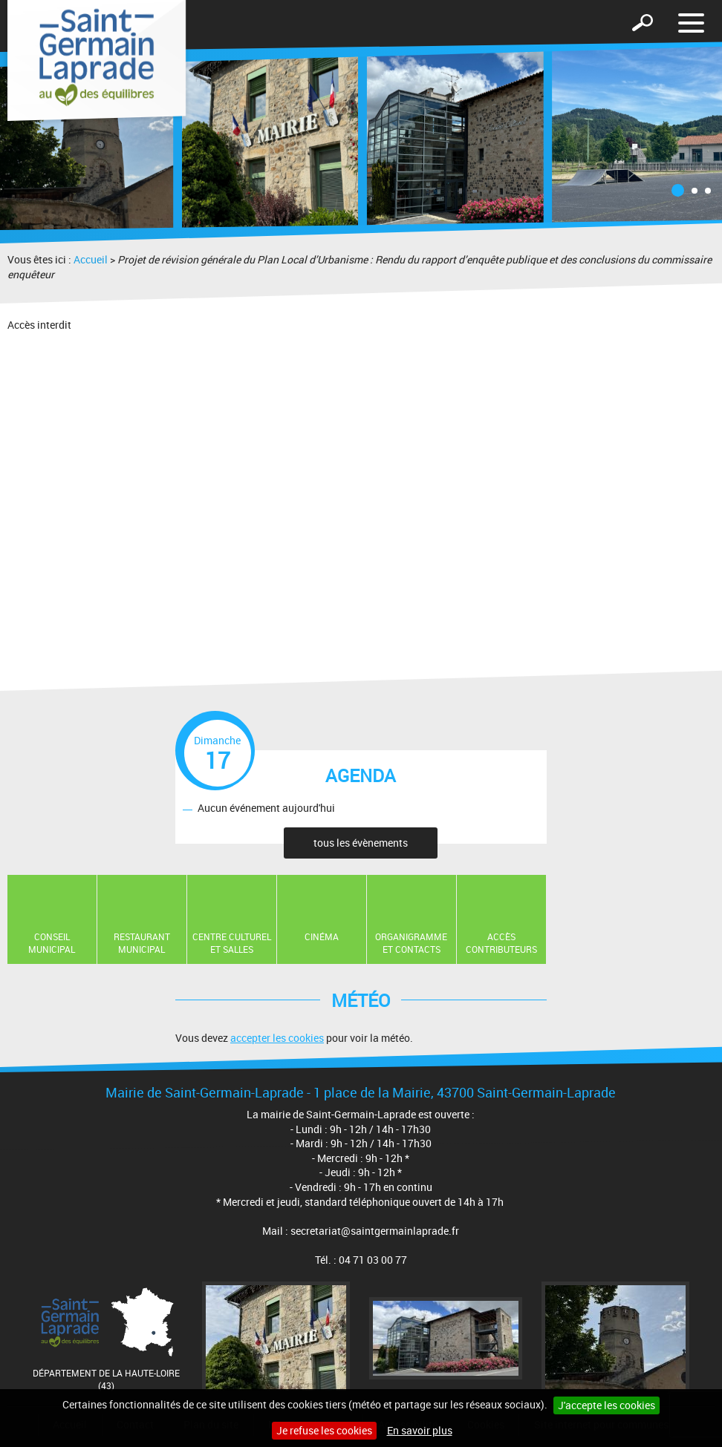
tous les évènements (360, 843)
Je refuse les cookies (324, 1430)
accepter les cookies (277, 1038)
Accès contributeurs (501, 943)
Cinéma (322, 936)
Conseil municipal (51, 943)
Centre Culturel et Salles (231, 943)
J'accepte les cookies (606, 1405)
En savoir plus (419, 1430)
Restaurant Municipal (142, 943)
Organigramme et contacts (411, 943)
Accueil (91, 259)
